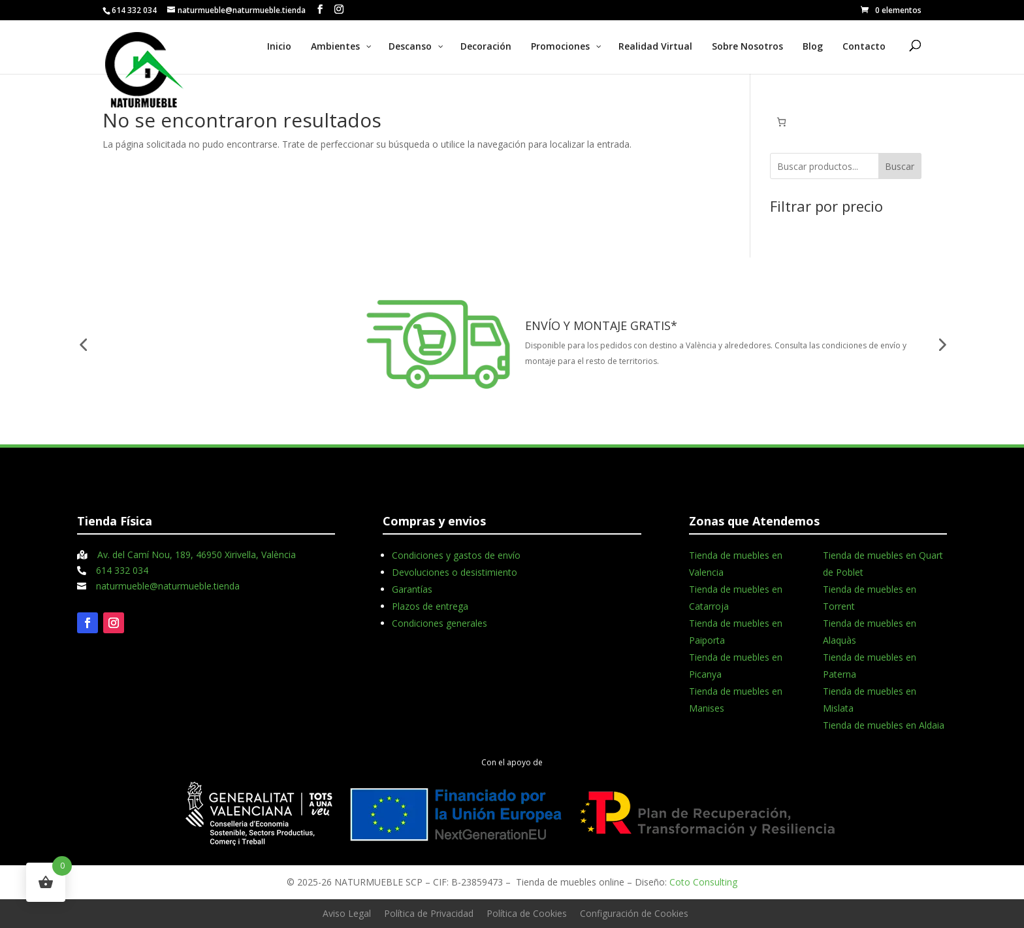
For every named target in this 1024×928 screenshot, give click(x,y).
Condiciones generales (439, 623)
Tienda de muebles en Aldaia (883, 725)
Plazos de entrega (430, 606)
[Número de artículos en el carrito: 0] (781, 121)
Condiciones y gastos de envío (456, 555)
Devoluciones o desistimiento (454, 572)
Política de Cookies (527, 913)
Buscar (899, 166)
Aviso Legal (347, 913)
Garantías (412, 589)
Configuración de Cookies (634, 913)
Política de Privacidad (428, 913)
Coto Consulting (703, 882)
